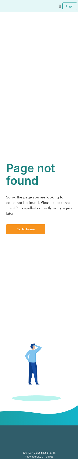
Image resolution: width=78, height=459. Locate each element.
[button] (60, 6)
